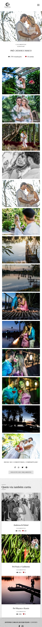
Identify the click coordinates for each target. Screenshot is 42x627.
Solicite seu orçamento (21, 472)
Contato (34, 622)
